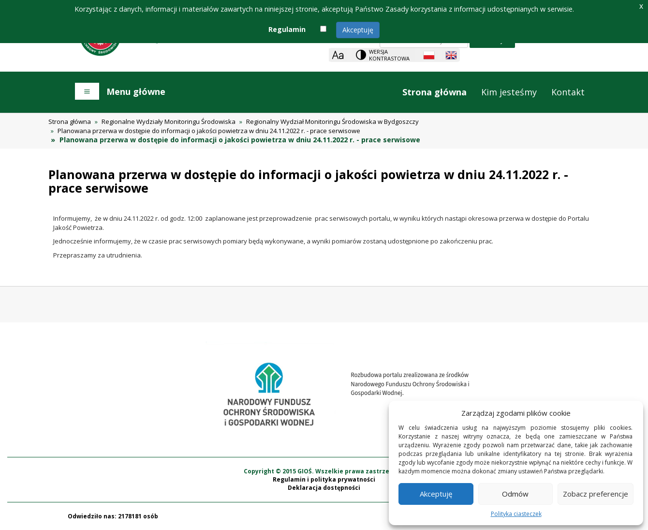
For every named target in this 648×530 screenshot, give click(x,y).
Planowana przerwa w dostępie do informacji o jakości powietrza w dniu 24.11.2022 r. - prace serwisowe (209, 130)
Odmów (515, 494)
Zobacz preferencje (595, 494)
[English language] (451, 55)
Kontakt (568, 92)
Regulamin (287, 29)
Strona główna (434, 92)
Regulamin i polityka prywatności (324, 479)
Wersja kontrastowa (389, 54)
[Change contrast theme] (383, 55)
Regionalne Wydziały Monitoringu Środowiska (169, 121)
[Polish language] (429, 55)
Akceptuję (357, 29)
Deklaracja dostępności (324, 488)
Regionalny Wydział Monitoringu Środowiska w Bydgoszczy (332, 121)
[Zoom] (338, 54)
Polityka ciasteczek (516, 514)
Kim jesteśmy (509, 92)
